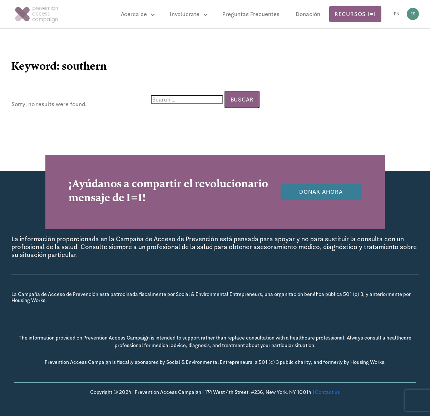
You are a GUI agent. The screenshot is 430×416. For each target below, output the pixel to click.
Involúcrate (184, 14)
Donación (308, 14)
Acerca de (134, 14)
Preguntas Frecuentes (251, 14)
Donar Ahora (321, 191)
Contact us (327, 392)
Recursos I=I (355, 14)
